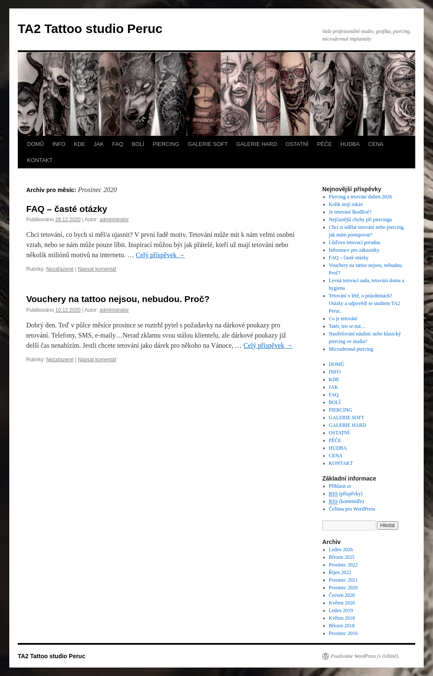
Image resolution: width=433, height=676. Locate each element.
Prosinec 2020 (343, 588)
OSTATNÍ (296, 144)
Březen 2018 (342, 626)
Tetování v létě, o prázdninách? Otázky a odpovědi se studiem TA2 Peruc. (364, 303)
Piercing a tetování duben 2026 (360, 197)
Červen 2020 (342, 595)
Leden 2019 (341, 610)
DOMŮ (35, 144)
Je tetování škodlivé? (350, 212)
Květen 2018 (342, 618)
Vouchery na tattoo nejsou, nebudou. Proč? (118, 299)
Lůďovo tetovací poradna (355, 242)
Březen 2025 (342, 557)
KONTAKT (39, 160)
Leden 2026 (341, 549)
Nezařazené (60, 269)
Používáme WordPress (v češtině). (365, 656)
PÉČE (324, 144)
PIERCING (166, 144)
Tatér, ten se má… (347, 326)
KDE (79, 144)
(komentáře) (346, 501)
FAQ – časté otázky (66, 209)
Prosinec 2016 (343, 633)
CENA (376, 144)
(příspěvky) (346, 494)
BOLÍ (138, 144)
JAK (99, 144)
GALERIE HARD (256, 144)
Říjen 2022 (340, 572)
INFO (59, 144)
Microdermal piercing (351, 349)
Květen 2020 (342, 603)
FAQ (117, 144)
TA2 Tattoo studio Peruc (90, 29)
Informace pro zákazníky (354, 250)
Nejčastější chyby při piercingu (360, 220)
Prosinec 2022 (343, 565)
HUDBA (350, 144)
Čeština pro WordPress (352, 509)
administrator (114, 220)
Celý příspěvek (160, 254)
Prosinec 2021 (343, 580)
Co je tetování (343, 319)
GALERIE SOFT (208, 144)
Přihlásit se (340, 486)
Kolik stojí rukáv (346, 204)
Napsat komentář (97, 269)
